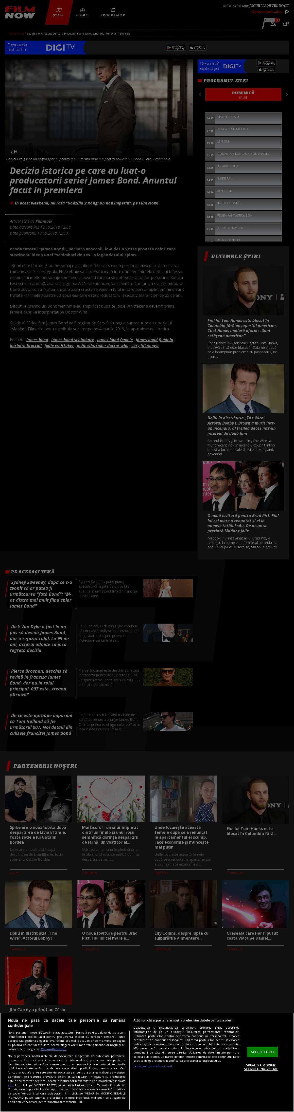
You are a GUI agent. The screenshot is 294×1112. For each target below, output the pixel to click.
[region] (147, 1062)
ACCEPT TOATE (263, 1052)
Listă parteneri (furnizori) (153, 1066)
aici (10, 1085)
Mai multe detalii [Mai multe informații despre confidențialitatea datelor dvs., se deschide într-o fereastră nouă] (54, 1049)
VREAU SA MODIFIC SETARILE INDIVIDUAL (261, 1067)
